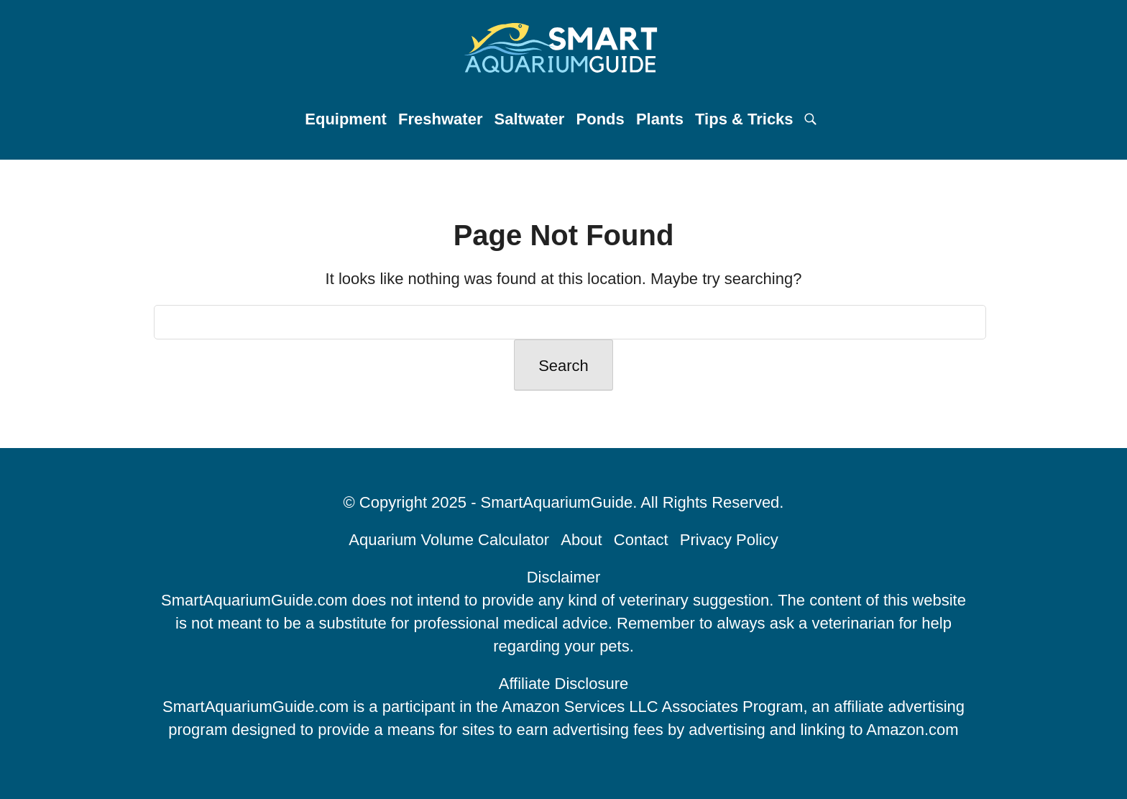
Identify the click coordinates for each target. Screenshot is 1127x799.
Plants (660, 119)
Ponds (600, 119)
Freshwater (440, 119)
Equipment (346, 119)
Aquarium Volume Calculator (449, 540)
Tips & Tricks (744, 119)
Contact (641, 540)
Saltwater (529, 119)
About (581, 540)
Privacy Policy (729, 540)
